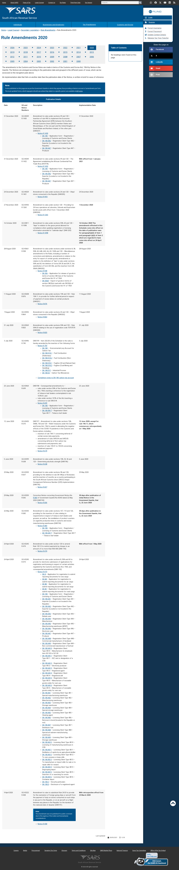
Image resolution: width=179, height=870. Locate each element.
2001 (65, 61)
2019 (12, 51)
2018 (26, 51)
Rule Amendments (48, 29)
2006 (92, 56)
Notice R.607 (42, 487)
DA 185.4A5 (46, 623)
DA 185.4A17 (47, 410)
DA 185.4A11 (47, 655)
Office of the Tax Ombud (158, 850)
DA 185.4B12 (47, 754)
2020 (92, 47)
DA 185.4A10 (47, 648)
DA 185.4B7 (46, 725)
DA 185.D (45, 784)
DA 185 (45, 135)
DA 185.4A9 (46, 643)
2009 (52, 56)
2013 (92, 51)
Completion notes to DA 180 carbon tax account (56, 377)
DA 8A (44, 579)
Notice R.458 (42, 823)
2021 (78, 47)
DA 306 (45, 273)
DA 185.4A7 (46, 148)
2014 (78, 51)
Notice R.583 (42, 525)
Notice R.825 (42, 332)
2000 (78, 61)
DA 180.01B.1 (47, 362)
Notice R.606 (42, 502)
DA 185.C (45, 781)
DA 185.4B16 (47, 776)
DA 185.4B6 (46, 717)
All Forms (79, 90)
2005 (12, 61)
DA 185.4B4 (46, 707)
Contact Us (51, 2)
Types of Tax (26, 2)
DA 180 (45, 348)
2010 (39, 56)
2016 (52, 51)
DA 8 (44, 574)
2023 (52, 47)
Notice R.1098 (43, 232)
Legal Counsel (39, 2)
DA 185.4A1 (46, 598)
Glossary (64, 850)
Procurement (36, 850)
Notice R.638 (42, 463)
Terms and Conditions (79, 850)
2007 (78, 56)
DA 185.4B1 (46, 692)
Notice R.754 (42, 345)
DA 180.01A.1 (47, 353)
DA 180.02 (46, 372)
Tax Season (88, 2)
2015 (65, 51)
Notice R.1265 (43, 214)
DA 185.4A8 (46, 638)
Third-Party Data (75, 2)
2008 (65, 56)
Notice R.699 (42, 403)
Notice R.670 (42, 450)
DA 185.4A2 (46, 140)
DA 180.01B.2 (47, 365)
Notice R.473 (42, 571)
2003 (39, 61)
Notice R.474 (42, 551)
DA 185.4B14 (47, 766)
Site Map (93, 850)
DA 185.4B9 (46, 737)
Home (4, 2)
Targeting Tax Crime (50, 850)
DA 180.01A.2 (47, 358)
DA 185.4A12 (47, 663)
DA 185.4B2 (46, 697)
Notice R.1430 (43, 133)
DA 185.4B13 (47, 759)
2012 (12, 56)
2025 (26, 47)
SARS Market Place (106, 850)
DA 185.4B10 (47, 742)
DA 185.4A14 (47, 673)
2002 (52, 61)
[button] (161, 49)
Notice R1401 (43, 196)
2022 (65, 47)
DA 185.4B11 (47, 749)
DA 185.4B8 (46, 729)
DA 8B (44, 584)
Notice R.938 (42, 270)
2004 (26, 61)
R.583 (35, 497)
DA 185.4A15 (47, 677)
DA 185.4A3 (46, 613)
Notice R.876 (42, 303)
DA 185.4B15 (47, 771)
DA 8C (44, 588)
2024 (39, 47)
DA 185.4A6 (46, 628)
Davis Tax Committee (139, 850)
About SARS (14, 2)
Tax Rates (63, 2)
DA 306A (45, 280)
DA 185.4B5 (46, 712)
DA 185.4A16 (47, 685)
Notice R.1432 (43, 166)
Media (25, 850)
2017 (39, 51)
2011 (26, 56)
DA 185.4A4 (46, 618)
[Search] (140, 2)
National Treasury (122, 850)
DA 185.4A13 (47, 668)
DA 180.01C (46, 370)
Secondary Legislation (30, 29)
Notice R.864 (42, 316)
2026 (12, 47)
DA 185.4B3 (46, 702)
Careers (16, 850)
